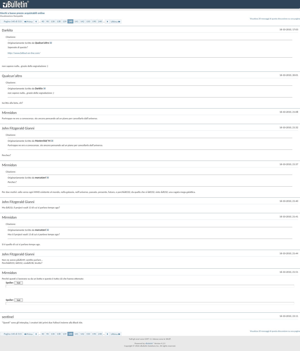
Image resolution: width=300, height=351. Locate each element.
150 (88, 21)
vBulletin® (149, 343)
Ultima (115, 21)
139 (65, 21)
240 (100, 21)
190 (94, 21)
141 (76, 21)
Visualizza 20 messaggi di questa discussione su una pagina (275, 18)
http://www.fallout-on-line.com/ (24, 53)
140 (70, 21)
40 (43, 21)
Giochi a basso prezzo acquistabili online (22, 13)
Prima (28, 21)
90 (47, 21)
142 (82, 21)
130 (53, 21)
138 (59, 21)
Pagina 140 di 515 (13, 21)
